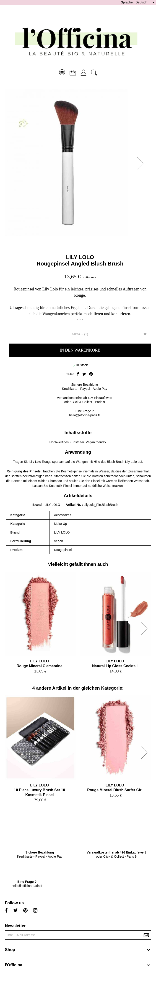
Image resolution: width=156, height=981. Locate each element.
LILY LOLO (80, 257)
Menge (77, 334)
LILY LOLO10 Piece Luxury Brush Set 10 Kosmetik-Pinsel (39, 790)
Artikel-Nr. (74, 505)
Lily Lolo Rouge (40, 461)
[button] (141, 163)
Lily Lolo (131, 461)
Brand (37, 505)
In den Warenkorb (80, 350)
